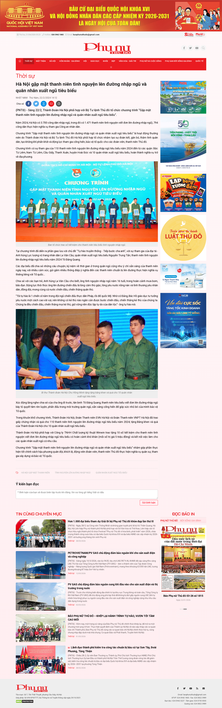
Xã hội (52, 61)
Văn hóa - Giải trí (127, 61)
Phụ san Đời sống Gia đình (178, 61)
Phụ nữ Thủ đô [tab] (169, 520)
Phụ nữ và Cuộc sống (150, 61)
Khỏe (105, 61)
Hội (85, 61)
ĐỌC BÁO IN (183, 514)
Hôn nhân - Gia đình (69, 61)
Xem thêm (183, 614)
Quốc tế (199, 61)
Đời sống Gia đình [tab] (190, 520)
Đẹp (113, 61)
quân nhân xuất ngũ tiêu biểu (111, 473)
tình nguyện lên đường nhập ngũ (72, 473)
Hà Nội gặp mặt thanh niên (35, 473)
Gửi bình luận (148, 502)
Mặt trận (41, 61)
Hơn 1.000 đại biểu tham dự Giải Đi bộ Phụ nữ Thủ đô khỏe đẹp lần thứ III (111, 521)
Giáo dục (94, 61)
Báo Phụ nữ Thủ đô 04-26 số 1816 (183, 595)
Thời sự (28, 61)
